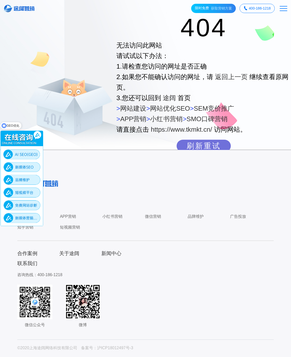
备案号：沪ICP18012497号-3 (107, 348)
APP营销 (133, 119)
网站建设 (133, 108)
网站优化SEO (170, 108)
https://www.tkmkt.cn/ (181, 129)
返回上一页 (231, 77)
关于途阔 (69, 253)
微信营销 (153, 216)
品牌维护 (196, 216)
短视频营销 (70, 227)
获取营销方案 (213, 8)
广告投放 (238, 216)
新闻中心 (111, 253)
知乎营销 (25, 227)
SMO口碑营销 (207, 119)
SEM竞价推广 (214, 108)
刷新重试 (204, 146)
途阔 (169, 98)
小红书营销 (166, 119)
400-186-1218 (257, 8)
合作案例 (27, 253)
